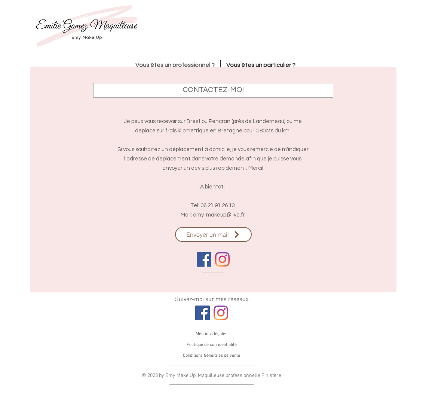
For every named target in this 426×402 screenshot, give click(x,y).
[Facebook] (204, 259)
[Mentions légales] (211, 333)
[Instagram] (222, 259)
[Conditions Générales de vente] (211, 355)
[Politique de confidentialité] (211, 344)
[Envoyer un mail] (213, 234)
